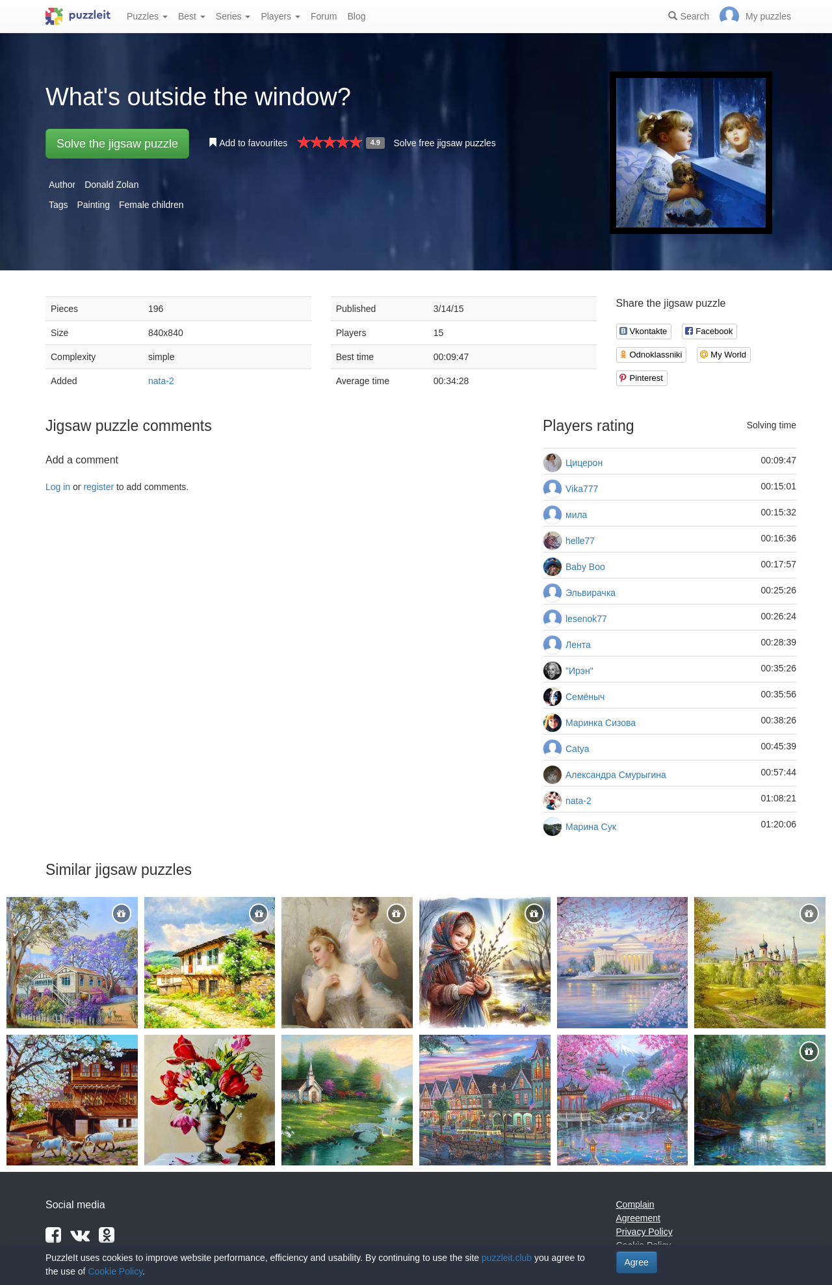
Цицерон (584, 463)
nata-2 (161, 381)
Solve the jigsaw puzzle (117, 143)
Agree (637, 1262)
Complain (635, 1204)
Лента (578, 645)
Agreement (638, 1218)
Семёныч (585, 697)
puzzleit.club (507, 1258)
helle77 (580, 541)
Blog (356, 16)
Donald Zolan (111, 184)
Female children (151, 205)
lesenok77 (586, 619)
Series (233, 16)
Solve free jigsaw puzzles (444, 143)
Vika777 (582, 489)
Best (191, 16)
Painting (93, 205)
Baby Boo (585, 567)
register (98, 487)
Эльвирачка (591, 593)
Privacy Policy (644, 1232)
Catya (578, 749)
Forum (324, 16)
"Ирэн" (579, 671)
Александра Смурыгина (616, 775)
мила (576, 515)
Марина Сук (591, 827)
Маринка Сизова (601, 723)
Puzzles (147, 16)
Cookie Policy (115, 1271)
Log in (58, 487)
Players (280, 16)
